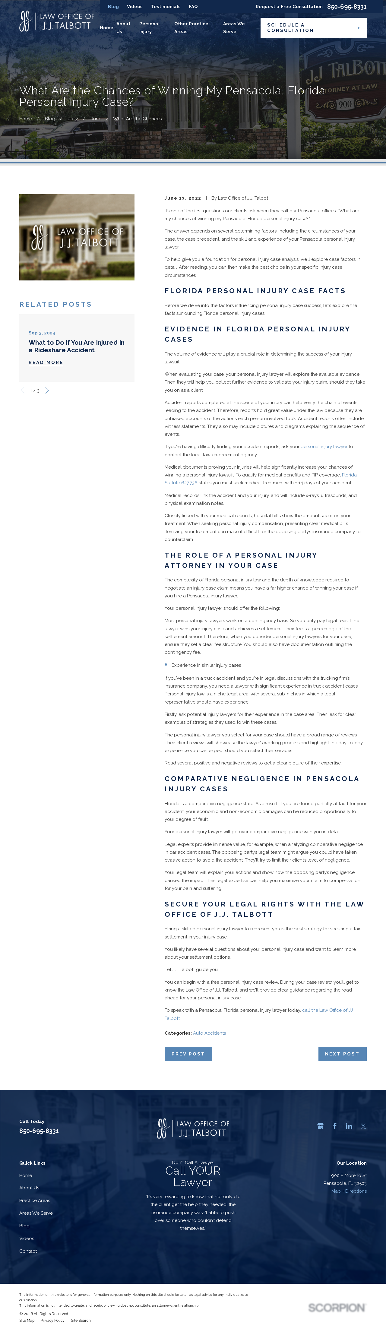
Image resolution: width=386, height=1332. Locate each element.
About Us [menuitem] (123, 27)
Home (25, 1175)
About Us (29, 1188)
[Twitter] (363, 1126)
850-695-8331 (347, 7)
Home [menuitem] (106, 27)
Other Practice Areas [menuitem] (191, 27)
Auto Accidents (209, 1033)
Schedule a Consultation (313, 27)
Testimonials (166, 6)
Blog (113, 6)
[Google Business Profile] (320, 1126)
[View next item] (47, 390)
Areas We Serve (36, 1213)
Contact (28, 1251)
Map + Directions (349, 1191)
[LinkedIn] (349, 1126)
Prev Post (188, 1054)
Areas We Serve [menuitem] (234, 27)
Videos (135, 6)
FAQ (193, 6)
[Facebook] (335, 1126)
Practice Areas (34, 1200)
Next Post (342, 1054)
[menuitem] (26, 1320)
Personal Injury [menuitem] (149, 27)
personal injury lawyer (324, 446)
